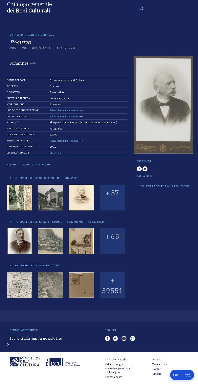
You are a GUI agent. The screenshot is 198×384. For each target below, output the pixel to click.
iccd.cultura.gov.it (115, 359)
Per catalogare (114, 377)
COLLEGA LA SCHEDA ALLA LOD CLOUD (164, 186)
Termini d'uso (160, 364)
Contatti (157, 369)
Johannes (19, 63)
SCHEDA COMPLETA (34, 164)
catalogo (16, 34)
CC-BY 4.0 (55, 153)
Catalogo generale (29, 7)
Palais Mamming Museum (64, 110)
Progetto (157, 359)
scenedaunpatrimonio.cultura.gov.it (118, 370)
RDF (9, 164)
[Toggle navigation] (141, 8)
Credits (156, 373)
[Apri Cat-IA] (182, 375)
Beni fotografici (41, 34)
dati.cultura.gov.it (115, 364)
